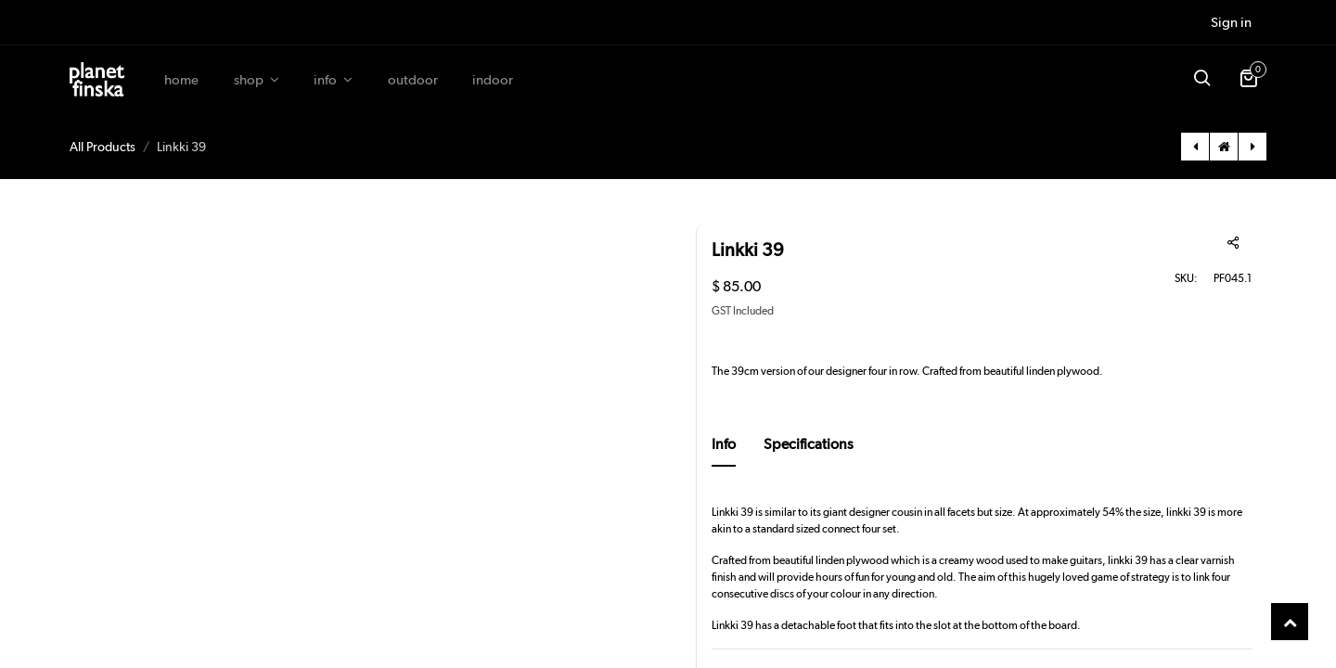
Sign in (1231, 22)
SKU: (1160, 278)
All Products (102, 146)
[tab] (724, 450)
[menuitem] (181, 80)
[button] (1201, 79)
